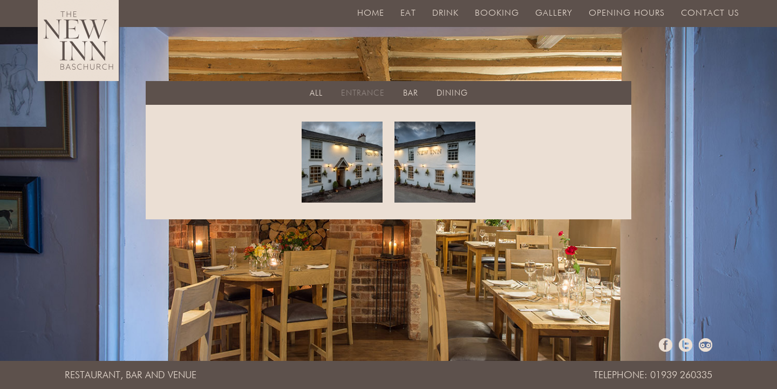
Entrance (363, 93)
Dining (452, 93)
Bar (410, 93)
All (316, 93)
